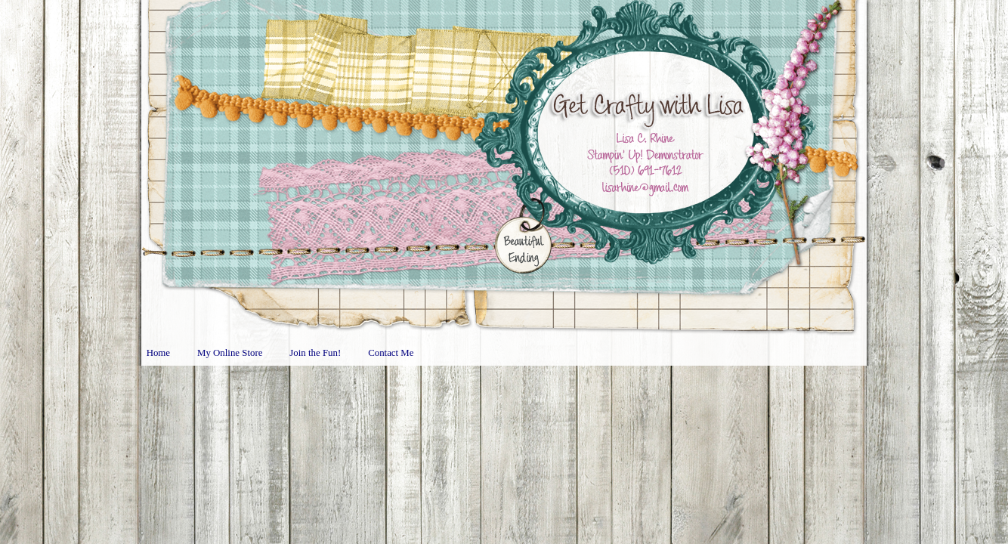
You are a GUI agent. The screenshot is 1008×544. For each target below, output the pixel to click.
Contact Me (390, 353)
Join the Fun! (315, 353)
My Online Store (229, 353)
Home (158, 353)
